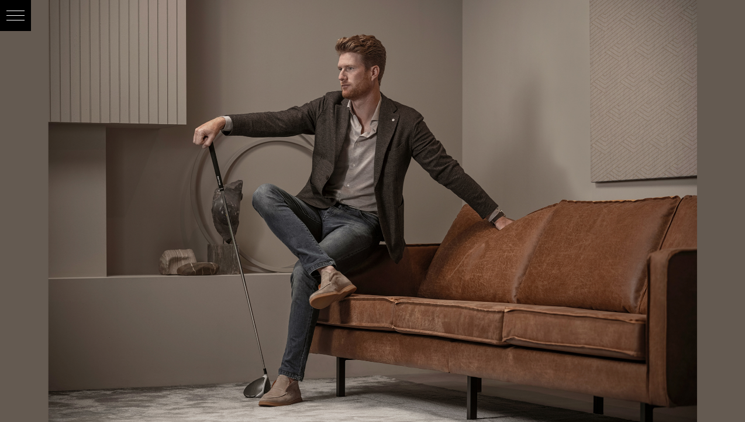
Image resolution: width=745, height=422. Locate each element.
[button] (15, 15)
